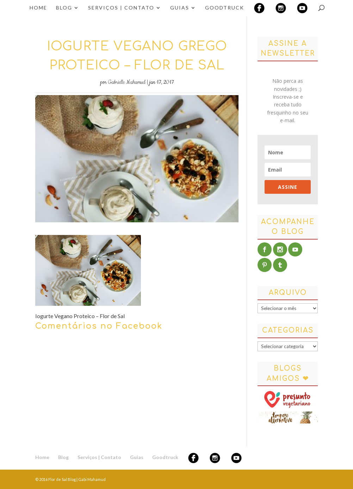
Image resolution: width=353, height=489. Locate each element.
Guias (179, 8)
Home (38, 8)
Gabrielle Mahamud (126, 82)
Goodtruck (224, 8)
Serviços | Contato (121, 8)
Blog (64, 8)
